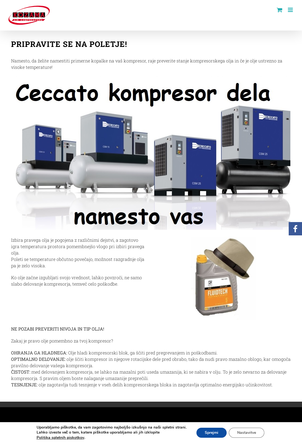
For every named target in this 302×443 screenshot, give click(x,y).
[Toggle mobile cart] (279, 10)
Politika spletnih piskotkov (60, 437)
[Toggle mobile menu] (291, 10)
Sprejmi (211, 432)
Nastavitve (246, 432)
